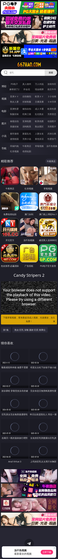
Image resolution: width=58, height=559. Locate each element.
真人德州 (26, 84)
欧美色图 (39, 121)
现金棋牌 (39, 89)
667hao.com (29, 65)
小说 (4, 136)
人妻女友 (39, 133)
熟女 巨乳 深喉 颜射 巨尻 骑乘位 (30, 329)
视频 (4, 98)
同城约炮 (14, 146)
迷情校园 (14, 138)
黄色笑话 (39, 138)
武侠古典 (51, 133)
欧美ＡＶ (39, 96)
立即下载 (47, 552)
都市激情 (14, 133)
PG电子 (14, 84)
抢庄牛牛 (51, 89)
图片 (4, 123)
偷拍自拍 (26, 108)
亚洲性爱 (14, 108)
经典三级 (26, 114)
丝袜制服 (26, 101)
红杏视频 (14, 151)
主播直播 (39, 101)
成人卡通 (39, 108)
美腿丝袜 (14, 126)
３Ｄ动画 (51, 96)
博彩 (4, 86)
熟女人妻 (14, 101)
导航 (4, 148)
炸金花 (27, 89)
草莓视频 (39, 146)
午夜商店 (26, 146)
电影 (4, 111)
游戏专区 (51, 84)
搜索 (51, 72)
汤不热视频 (51, 146)
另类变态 (51, 114)
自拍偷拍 (26, 96)
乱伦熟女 (39, 114)
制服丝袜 (14, 114)
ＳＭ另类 (51, 101)
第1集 (6, 329)
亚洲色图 (26, 121)
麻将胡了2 (14, 89)
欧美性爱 (51, 108)
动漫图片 (51, 121)
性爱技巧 (51, 138)
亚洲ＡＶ (14, 96)
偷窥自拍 (14, 121)
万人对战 (39, 84)
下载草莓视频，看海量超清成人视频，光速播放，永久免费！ (29, 319)
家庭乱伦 (26, 133)
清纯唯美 (26, 126)
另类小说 (26, 138)
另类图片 (51, 126)
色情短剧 (26, 151)
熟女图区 (39, 126)
